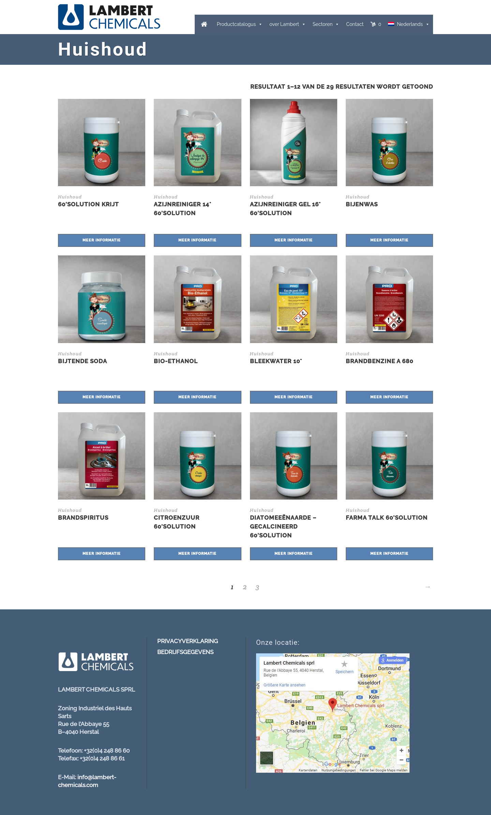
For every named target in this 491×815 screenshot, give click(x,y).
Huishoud (70, 197)
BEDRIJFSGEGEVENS (185, 652)
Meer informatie (102, 240)
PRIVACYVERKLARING (187, 641)
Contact (354, 24)
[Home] (204, 24)
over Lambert (284, 24)
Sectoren (322, 24)
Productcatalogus (236, 24)
